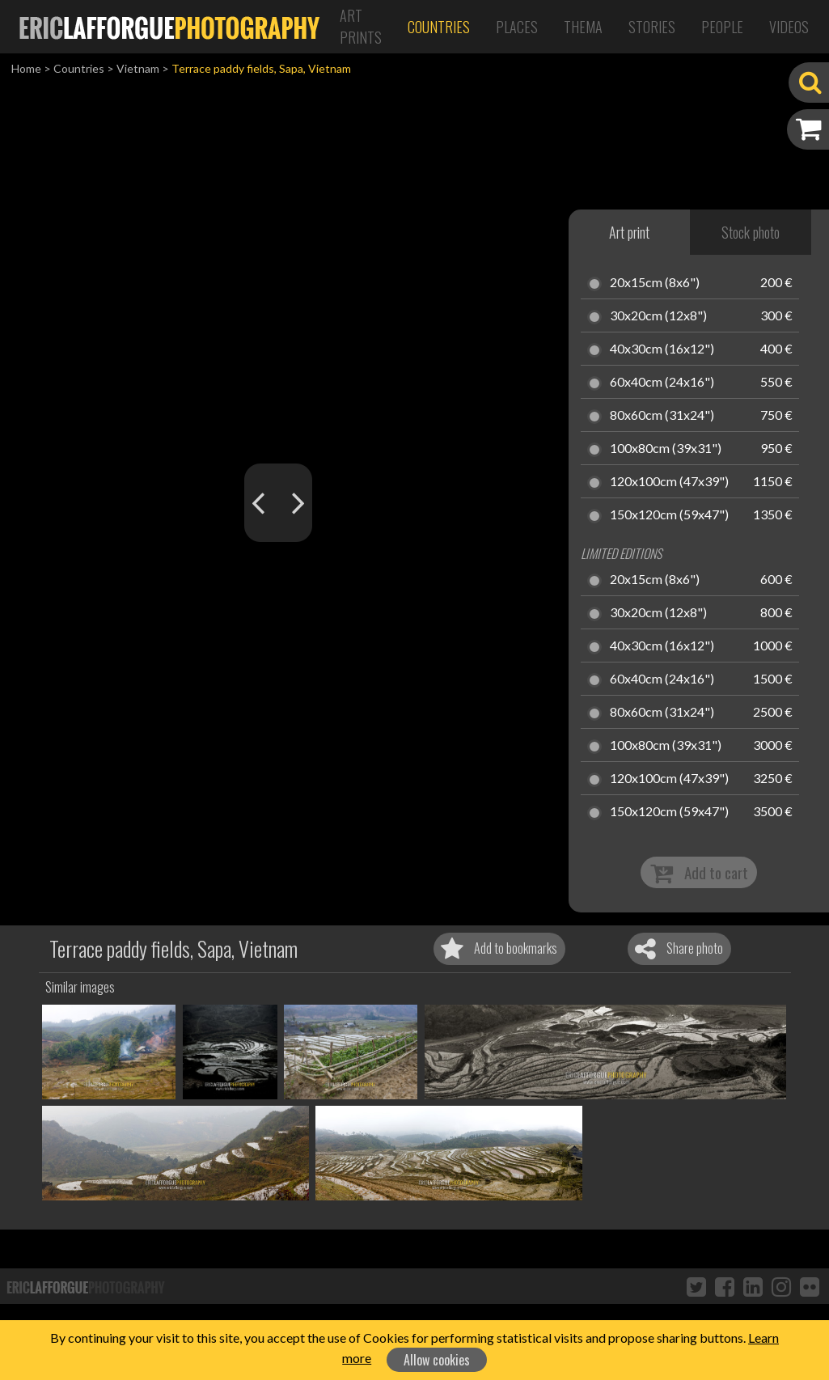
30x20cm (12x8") (658, 316)
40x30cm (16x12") (662, 349)
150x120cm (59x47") (669, 515)
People (722, 26)
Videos (789, 26)
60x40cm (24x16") (662, 382)
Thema (583, 26)
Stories (651, 26)
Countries (439, 26)
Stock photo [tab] (750, 232)
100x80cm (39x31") (665, 448)
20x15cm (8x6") (655, 283)
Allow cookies (437, 1359)
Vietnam (137, 68)
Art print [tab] (629, 232)
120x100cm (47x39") (669, 482)
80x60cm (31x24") (662, 415)
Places (517, 26)
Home (26, 68)
